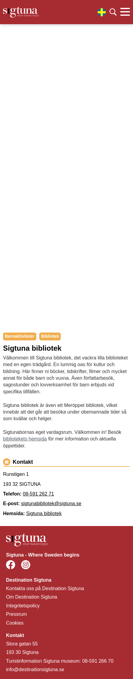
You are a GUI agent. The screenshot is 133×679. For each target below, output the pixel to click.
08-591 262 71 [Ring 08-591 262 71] (38, 493)
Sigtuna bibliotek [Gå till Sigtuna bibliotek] (43, 513)
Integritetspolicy (23, 605)
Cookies (15, 622)
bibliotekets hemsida (25, 438)
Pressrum (16, 614)
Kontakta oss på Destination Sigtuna (45, 588)
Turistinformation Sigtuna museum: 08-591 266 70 (59, 661)
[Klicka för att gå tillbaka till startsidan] (21, 12)
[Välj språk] (102, 12)
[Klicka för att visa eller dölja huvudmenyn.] (125, 12)
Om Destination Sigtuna (31, 596)
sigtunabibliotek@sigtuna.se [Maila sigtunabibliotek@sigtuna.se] (51, 503)
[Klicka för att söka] (113, 12)
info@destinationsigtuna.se (35, 669)
